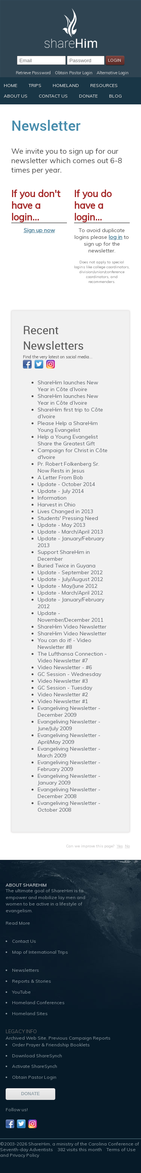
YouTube (21, 992)
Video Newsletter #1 (63, 701)
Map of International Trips (40, 952)
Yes (120, 846)
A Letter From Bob (60, 477)
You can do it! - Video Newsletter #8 (64, 643)
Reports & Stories (31, 981)
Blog (115, 96)
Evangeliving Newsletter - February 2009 (69, 765)
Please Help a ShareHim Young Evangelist (68, 426)
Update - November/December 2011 (70, 616)
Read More (18, 923)
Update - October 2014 (66, 484)
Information (52, 497)
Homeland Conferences (38, 1002)
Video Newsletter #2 (63, 694)
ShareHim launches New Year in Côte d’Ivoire (68, 386)
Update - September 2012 (70, 572)
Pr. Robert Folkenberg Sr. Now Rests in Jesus (68, 467)
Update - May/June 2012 (67, 586)
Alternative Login (113, 72)
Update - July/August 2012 (70, 579)
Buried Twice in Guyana (67, 565)
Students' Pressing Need (68, 518)
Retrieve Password (33, 72)
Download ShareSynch (37, 1055)
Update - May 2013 (61, 525)
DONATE (30, 1094)
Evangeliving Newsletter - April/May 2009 (69, 738)
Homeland (66, 85)
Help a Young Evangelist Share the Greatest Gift (68, 440)
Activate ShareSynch (34, 1066)
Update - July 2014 (61, 491)
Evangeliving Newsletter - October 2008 (69, 806)
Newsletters (25, 970)
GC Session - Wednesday (69, 674)
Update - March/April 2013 (70, 531)
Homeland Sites (30, 1013)
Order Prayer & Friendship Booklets (51, 1045)
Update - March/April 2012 (70, 592)
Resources (104, 85)
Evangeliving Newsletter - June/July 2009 (69, 725)
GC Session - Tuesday (65, 687)
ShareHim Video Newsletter (72, 626)
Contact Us (53, 96)
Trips (35, 85)
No (127, 846)
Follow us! (17, 1109)
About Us (15, 96)
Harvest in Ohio (57, 504)
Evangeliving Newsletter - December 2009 (69, 711)
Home (10, 85)
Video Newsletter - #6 (65, 667)
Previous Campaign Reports (80, 1038)
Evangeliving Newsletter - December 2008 (69, 793)
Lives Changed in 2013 (65, 511)
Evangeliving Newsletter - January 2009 (69, 779)
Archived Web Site (26, 1038)
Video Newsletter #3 (63, 680)
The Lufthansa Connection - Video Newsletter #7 (72, 657)
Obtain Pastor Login (73, 72)
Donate (88, 96)
